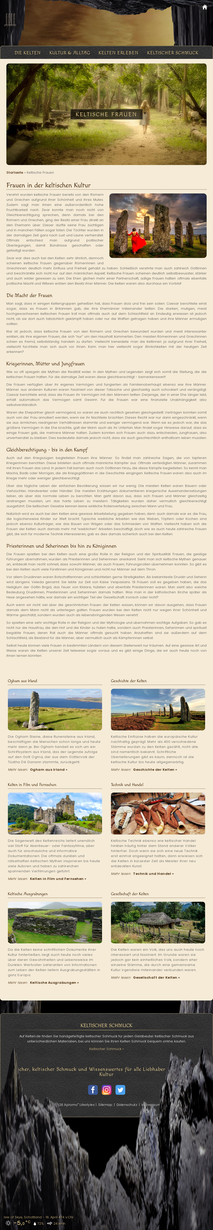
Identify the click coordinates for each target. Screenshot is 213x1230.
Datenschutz (127, 1105)
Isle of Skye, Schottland (23, 1217)
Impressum (151, 1105)
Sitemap (105, 1105)
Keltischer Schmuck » (106, 1048)
